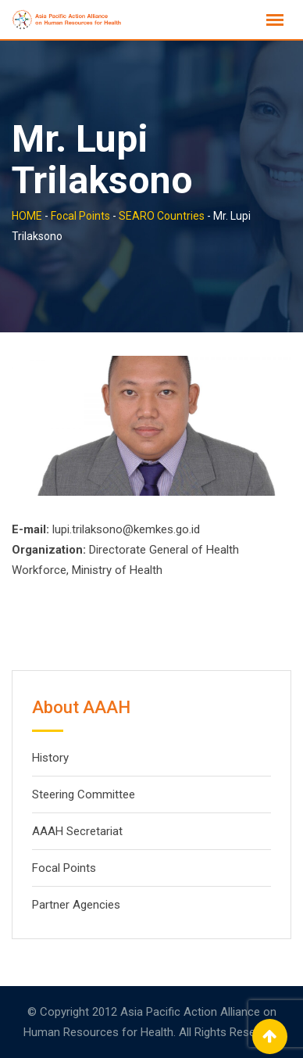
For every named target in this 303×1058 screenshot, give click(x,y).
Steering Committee (83, 794)
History (50, 758)
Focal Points (64, 868)
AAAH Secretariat (77, 831)
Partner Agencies (76, 905)
